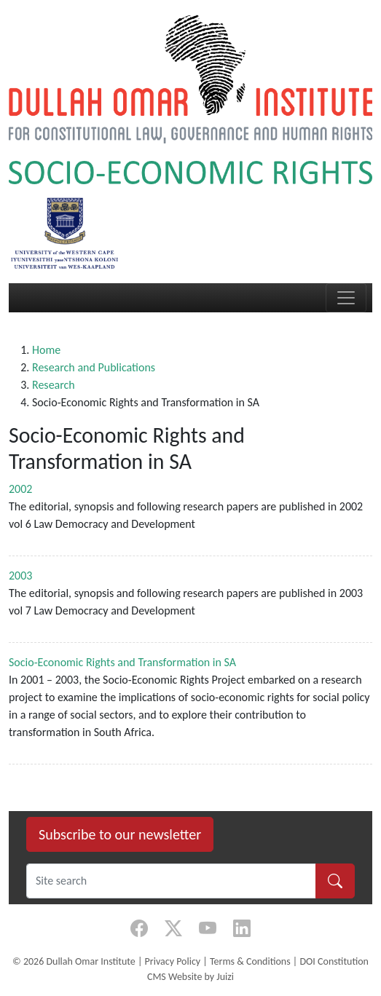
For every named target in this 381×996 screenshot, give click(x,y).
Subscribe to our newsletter (120, 834)
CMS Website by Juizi (190, 977)
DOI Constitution (333, 961)
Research (53, 385)
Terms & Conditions (250, 961)
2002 (20, 489)
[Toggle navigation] (346, 297)
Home (46, 350)
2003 (20, 575)
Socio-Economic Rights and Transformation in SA (122, 662)
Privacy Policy (173, 961)
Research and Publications (93, 367)
